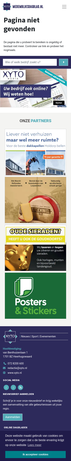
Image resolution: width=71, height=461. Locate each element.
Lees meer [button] (35, 445)
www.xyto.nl (15, 372)
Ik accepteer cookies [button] (35, 454)
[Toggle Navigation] (64, 6)
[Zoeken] (63, 62)
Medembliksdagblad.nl (28, 7)
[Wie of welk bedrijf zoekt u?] (30, 62)
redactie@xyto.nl (17, 368)
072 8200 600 (16, 363)
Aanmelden (12, 417)
